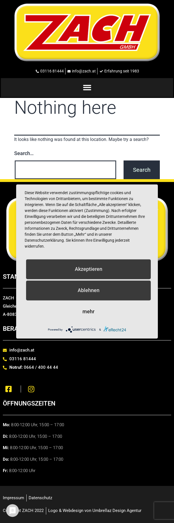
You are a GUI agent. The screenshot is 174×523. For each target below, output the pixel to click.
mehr (88, 311)
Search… (24, 153)
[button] (87, 87)
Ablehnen (88, 290)
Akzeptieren (88, 269)
